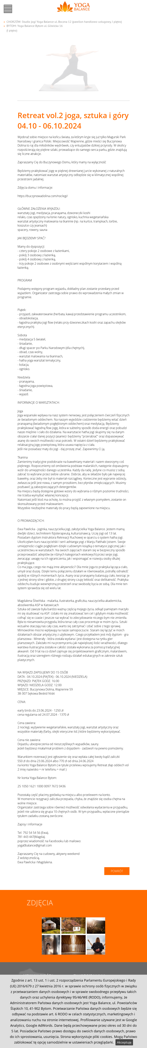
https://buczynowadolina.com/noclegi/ (43, 196)
